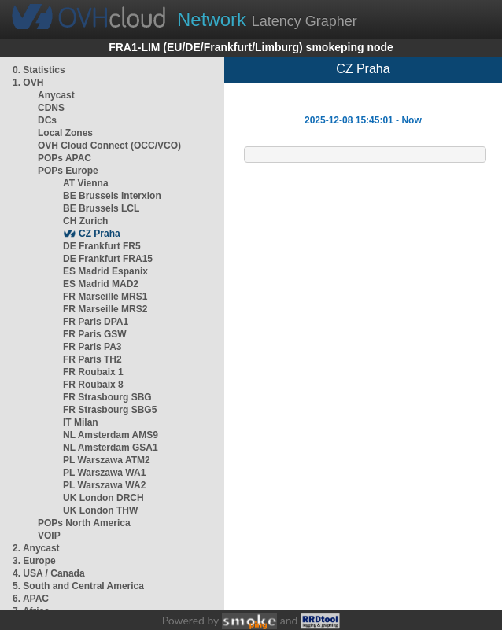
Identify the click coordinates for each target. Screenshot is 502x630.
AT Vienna (86, 183)
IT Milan (80, 422)
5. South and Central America (78, 585)
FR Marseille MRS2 (105, 309)
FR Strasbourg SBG (107, 397)
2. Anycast (36, 548)
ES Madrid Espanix (105, 271)
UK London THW (100, 510)
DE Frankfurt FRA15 (108, 258)
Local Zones (65, 132)
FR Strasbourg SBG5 (110, 409)
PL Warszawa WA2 (104, 485)
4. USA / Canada (49, 573)
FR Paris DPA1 (95, 321)
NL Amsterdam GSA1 (110, 447)
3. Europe (34, 560)
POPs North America (84, 523)
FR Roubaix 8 (93, 384)
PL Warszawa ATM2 (106, 460)
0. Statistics (39, 70)
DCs (47, 120)
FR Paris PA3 (92, 346)
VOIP (49, 535)
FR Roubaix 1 (93, 372)
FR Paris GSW (95, 334)
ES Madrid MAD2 (100, 283)
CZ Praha (99, 233)
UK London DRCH (103, 497)
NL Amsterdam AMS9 (110, 434)
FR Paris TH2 (92, 359)
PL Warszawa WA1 (104, 472)
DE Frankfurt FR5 (102, 246)
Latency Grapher (267, 19)
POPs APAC (64, 158)
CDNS (51, 107)
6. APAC (31, 598)
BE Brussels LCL (101, 208)
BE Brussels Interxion (112, 195)
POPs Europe (68, 170)
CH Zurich (85, 221)
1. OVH (28, 82)
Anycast (56, 95)
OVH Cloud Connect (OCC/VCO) (109, 145)
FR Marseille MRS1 (105, 296)
